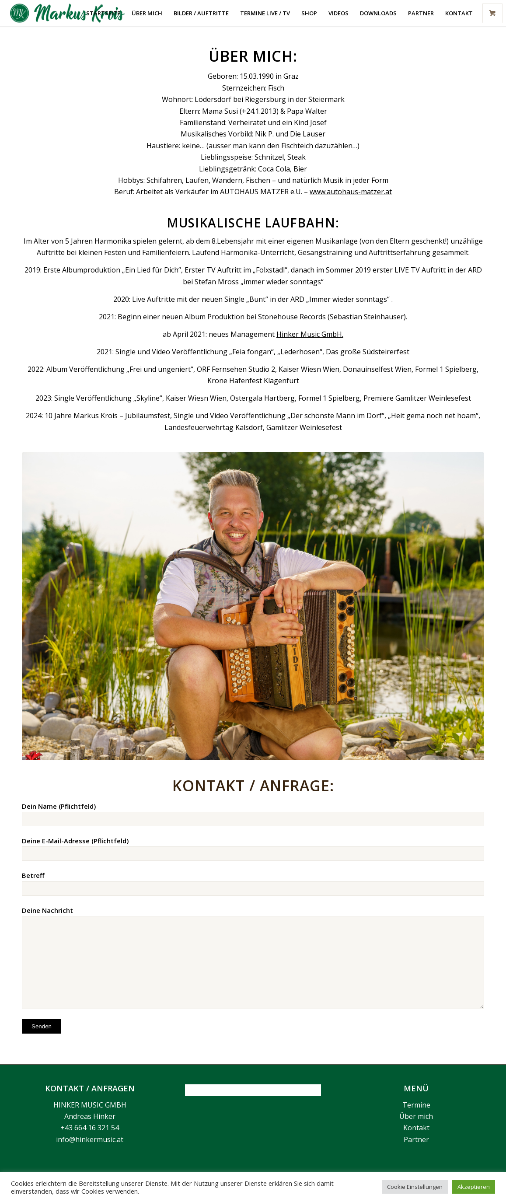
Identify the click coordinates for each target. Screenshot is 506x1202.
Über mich (416, 1116)
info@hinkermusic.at (89, 1139)
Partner (416, 1139)
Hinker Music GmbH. (309, 334)
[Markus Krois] (72, 13)
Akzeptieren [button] (473, 1187)
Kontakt (416, 1127)
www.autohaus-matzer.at (351, 191)
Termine (416, 1105)
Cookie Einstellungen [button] (415, 1187)
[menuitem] (103, 13)
